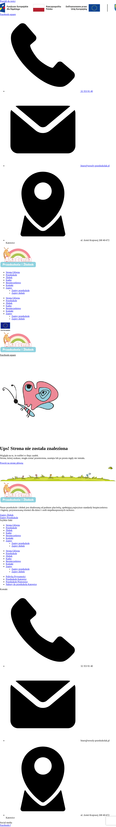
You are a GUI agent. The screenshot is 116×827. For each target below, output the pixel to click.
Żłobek (9, 277)
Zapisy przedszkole (21, 290)
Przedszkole (11, 275)
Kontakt (9, 285)
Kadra (8, 280)
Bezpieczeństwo (13, 282)
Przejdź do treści (8, 1)
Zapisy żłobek (18, 293)
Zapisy (9, 288)
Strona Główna (13, 272)
